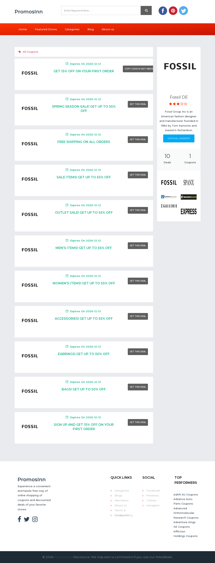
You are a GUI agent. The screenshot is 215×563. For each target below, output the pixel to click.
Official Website (179, 138)
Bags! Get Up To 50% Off (84, 389)
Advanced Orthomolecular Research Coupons (186, 513)
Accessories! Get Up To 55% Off (84, 319)
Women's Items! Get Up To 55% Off (83, 283)
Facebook (153, 490)
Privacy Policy (124, 515)
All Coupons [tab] (28, 51)
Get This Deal (138, 104)
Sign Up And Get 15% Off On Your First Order (84, 427)
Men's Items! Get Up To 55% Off (84, 248)
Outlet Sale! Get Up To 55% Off (84, 212)
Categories (72, 29)
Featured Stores (46, 29)
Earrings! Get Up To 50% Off (84, 354)
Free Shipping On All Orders (83, 142)
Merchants (122, 500)
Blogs (118, 495)
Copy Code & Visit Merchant (142, 69)
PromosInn (63, 557)
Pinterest (152, 495)
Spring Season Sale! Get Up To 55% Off (84, 109)
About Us (121, 505)
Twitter (151, 500)
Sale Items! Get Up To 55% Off (84, 177)
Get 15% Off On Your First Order (84, 71)
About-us (108, 29)
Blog (90, 29)
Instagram (153, 505)
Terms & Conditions (122, 511)
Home (23, 29)
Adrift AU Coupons (185, 494)
